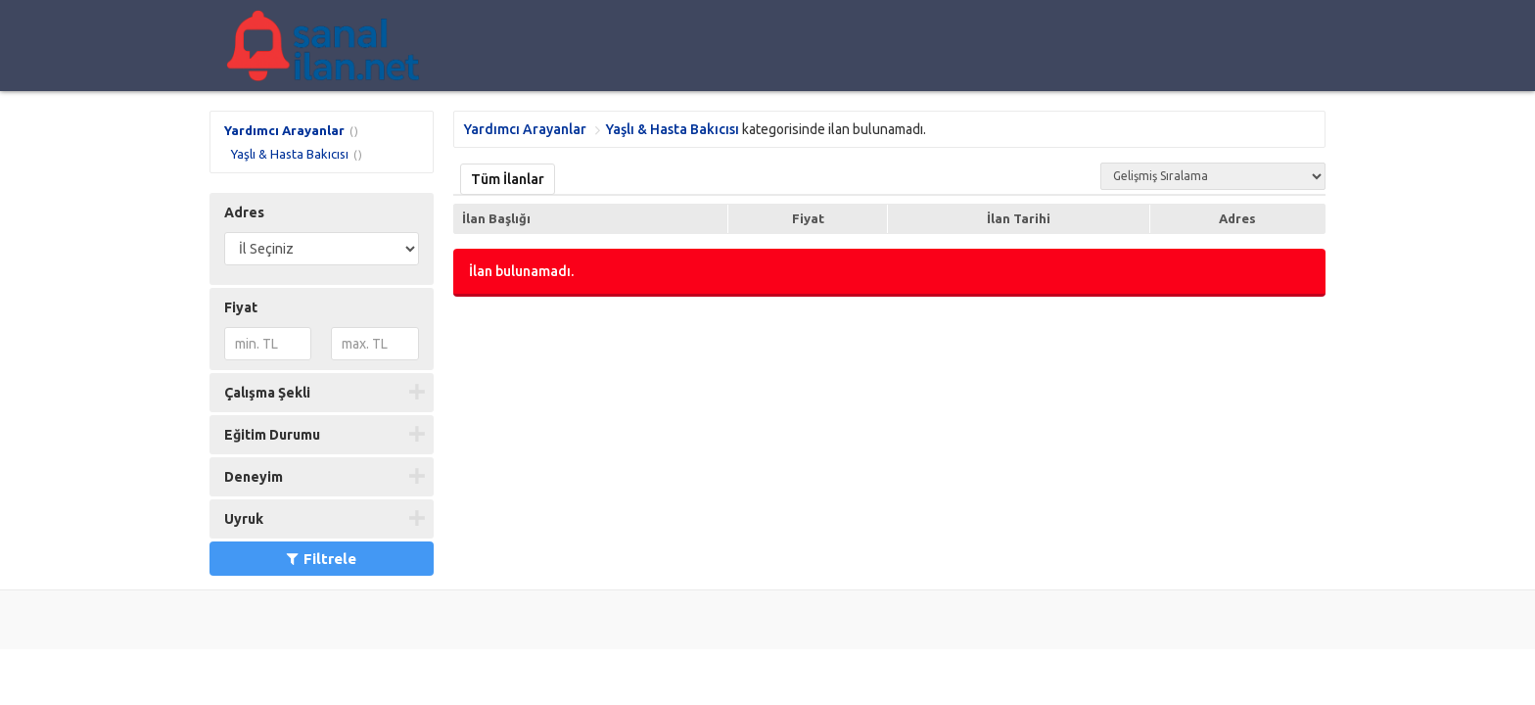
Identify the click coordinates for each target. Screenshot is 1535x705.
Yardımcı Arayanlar (284, 130)
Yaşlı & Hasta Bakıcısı (290, 154)
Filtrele (321, 558)
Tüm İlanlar (507, 179)
